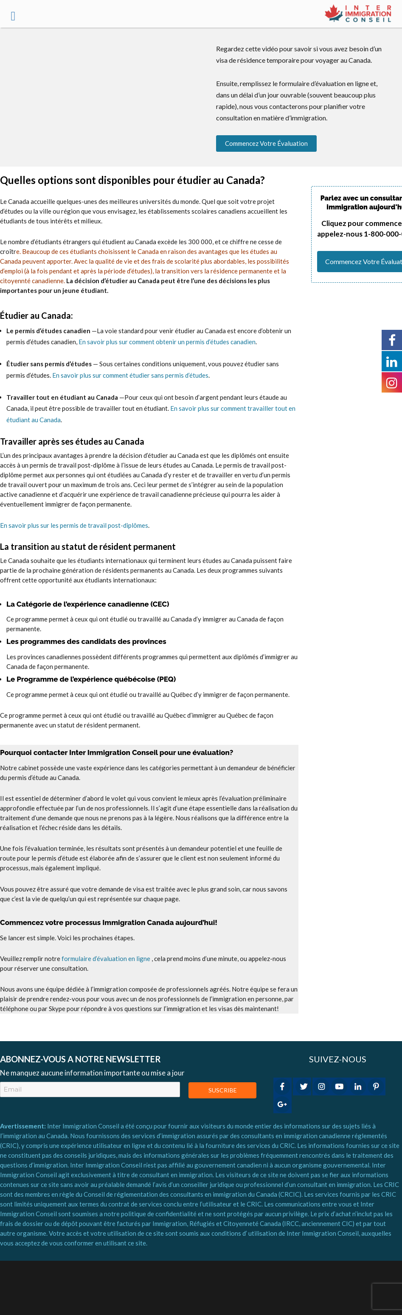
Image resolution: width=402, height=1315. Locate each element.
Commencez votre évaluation (266, 143)
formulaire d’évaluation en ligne (106, 958)
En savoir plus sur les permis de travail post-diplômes (74, 525)
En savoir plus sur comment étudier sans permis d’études (129, 375)
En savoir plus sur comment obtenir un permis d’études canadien (167, 341)
